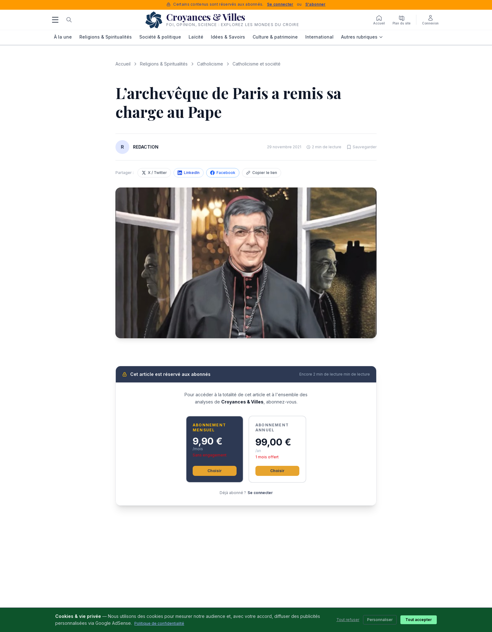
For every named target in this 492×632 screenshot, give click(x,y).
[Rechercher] (69, 20)
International (319, 37)
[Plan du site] (401, 19)
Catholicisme (210, 63)
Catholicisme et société (257, 63)
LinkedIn (189, 172)
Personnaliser (380, 619)
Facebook (222, 172)
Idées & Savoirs (228, 37)
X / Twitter (154, 172)
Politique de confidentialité (159, 623)
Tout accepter (418, 619)
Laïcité (196, 37)
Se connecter (280, 4)
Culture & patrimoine (275, 37)
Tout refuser (347, 619)
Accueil (123, 63)
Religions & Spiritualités (105, 37)
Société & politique (160, 37)
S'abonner (315, 4)
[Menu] (55, 20)
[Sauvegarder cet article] (361, 147)
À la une (63, 37)
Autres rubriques (362, 37)
